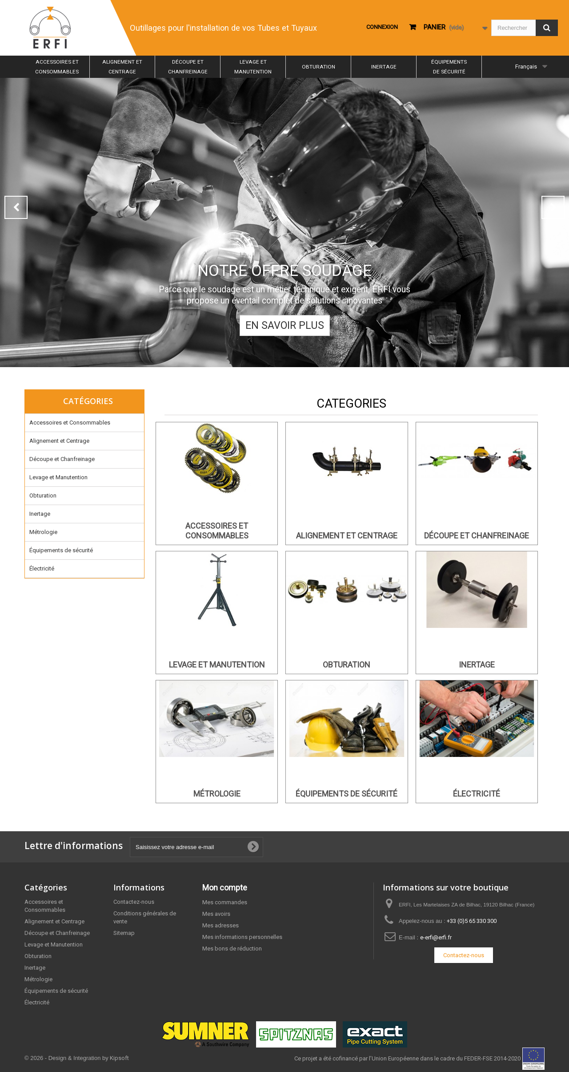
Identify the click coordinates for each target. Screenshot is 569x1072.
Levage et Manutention (253, 67)
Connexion (382, 27)
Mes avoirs (216, 913)
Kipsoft (119, 1058)
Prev (16, 207)
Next (553, 207)
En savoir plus (284, 325)
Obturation (318, 67)
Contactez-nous (133, 901)
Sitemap (124, 933)
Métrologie (43, 532)
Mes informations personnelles (242, 937)
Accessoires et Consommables (57, 67)
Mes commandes (224, 902)
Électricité (41, 568)
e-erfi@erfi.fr (436, 937)
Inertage (384, 67)
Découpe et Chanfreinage (188, 67)
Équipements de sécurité (449, 67)
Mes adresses (220, 925)
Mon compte (224, 887)
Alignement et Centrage (122, 67)
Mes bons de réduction (232, 948)
